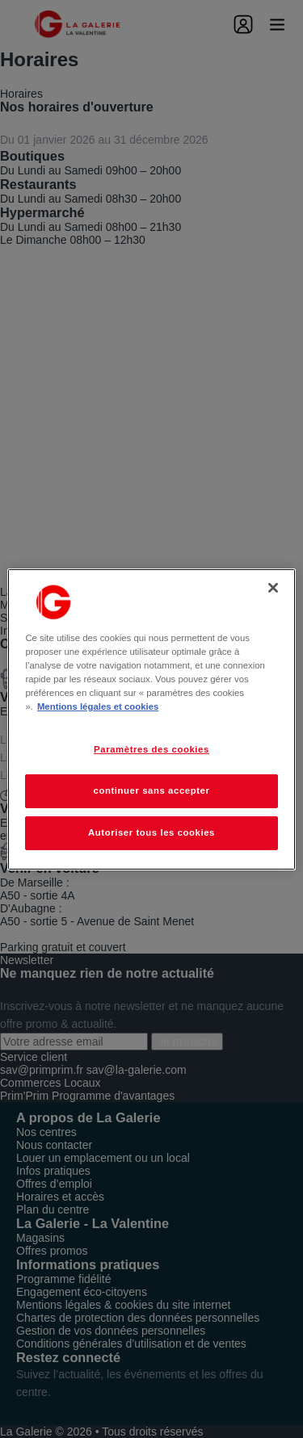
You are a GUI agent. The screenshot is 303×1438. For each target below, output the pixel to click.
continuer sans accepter (152, 790)
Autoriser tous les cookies (151, 832)
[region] (151, 719)
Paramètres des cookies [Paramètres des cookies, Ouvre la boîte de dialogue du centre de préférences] (151, 749)
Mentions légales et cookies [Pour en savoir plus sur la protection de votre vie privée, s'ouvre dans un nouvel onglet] (97, 706)
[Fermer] (273, 587)
